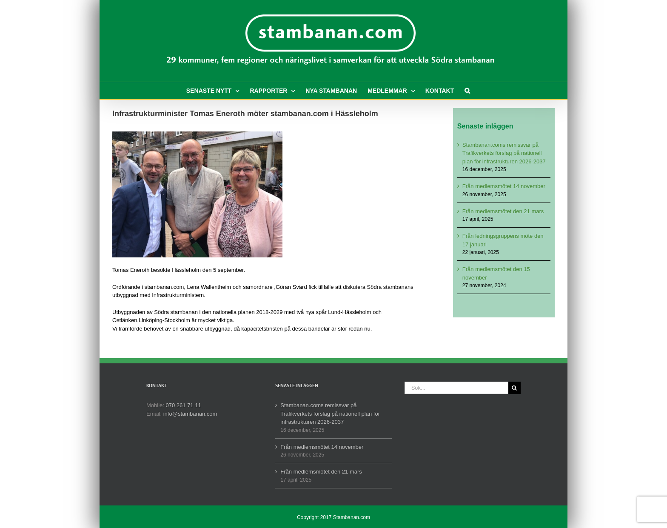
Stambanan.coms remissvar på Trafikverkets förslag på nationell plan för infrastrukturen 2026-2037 (504, 153)
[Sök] (514, 388)
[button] (467, 90)
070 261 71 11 (183, 405)
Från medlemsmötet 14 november (503, 186)
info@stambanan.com (190, 414)
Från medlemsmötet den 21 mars (503, 211)
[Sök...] (456, 388)
